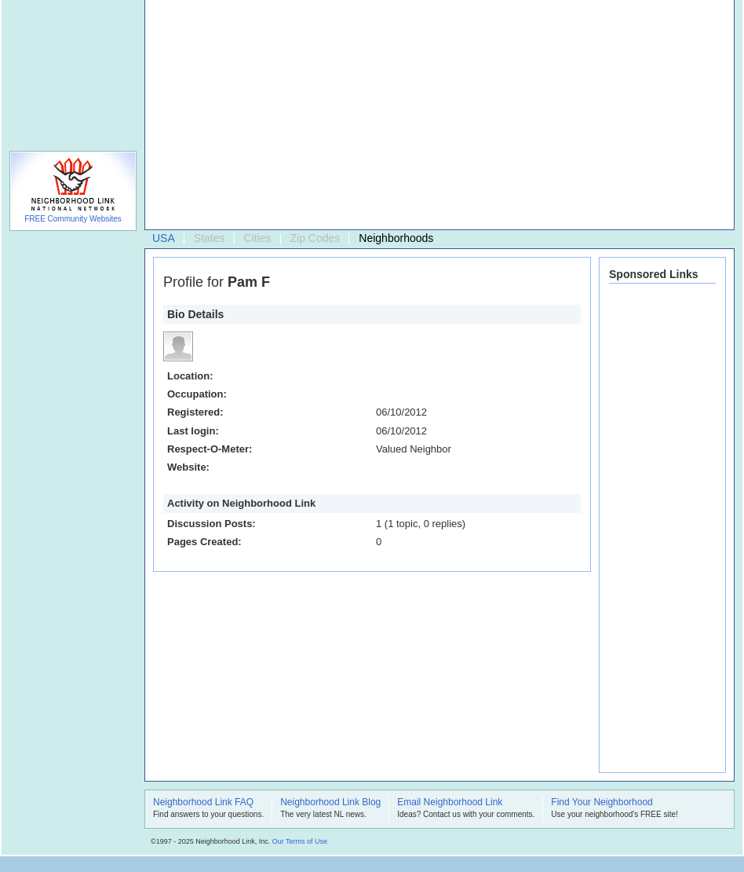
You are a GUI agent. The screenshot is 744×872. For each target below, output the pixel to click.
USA (163, 238)
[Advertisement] (376, 119)
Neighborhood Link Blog (330, 803)
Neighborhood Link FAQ (203, 803)
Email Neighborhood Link (449, 803)
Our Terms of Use (299, 841)
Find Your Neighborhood (601, 803)
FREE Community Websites (73, 218)
